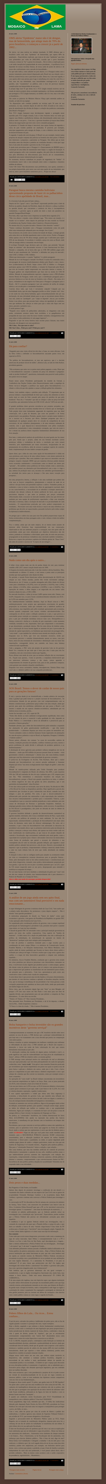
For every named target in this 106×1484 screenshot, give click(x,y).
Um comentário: (54, 177)
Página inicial (37, 1470)
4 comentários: (54, 1169)
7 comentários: (54, 884)
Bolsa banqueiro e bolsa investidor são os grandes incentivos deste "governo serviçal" (36, 1026)
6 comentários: (54, 1011)
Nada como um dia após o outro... (27, 560)
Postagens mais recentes (17, 1470)
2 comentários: (54, 547)
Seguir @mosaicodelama (79, 64)
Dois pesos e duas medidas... (24, 1182)
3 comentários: (54, 333)
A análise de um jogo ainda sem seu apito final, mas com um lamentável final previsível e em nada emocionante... (36, 900)
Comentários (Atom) (21, 1473)
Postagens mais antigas (56, 1470)
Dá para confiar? (18, 346)
